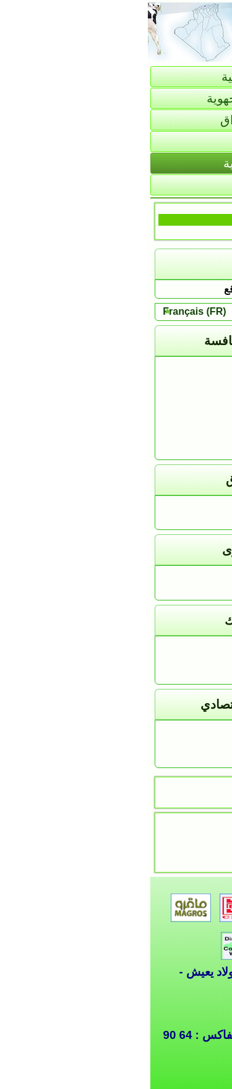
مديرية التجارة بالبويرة (167, 409)
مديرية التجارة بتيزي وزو (162, 395)
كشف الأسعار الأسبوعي (163, 520)
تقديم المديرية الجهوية (116, 98)
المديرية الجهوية (180, 367)
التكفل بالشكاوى (178, 591)
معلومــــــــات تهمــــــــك (157, 731)
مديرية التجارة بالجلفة (168, 450)
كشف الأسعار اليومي (169, 507)
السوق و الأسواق (116, 120)
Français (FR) (46, 311)
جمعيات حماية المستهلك (161, 674)
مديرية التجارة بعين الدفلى (158, 436)
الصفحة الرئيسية (116, 76)
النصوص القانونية (178, 647)
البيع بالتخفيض (183, 758)
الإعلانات (194, 745)
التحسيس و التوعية (173, 661)
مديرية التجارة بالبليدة (168, 381)
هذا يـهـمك (191, 576)
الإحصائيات (116, 141)
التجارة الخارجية (116, 163)
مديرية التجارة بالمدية (168, 422)
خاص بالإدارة (116, 185)
